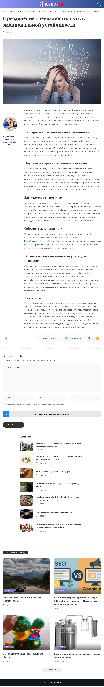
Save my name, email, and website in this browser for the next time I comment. (34, 405)
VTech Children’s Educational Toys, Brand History (23, 656)
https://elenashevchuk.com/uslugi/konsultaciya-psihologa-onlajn (71, 283)
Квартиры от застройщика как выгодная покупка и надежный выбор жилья (59, 445)
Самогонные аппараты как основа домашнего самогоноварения (72, 656)
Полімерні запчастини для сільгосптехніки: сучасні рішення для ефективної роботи (59, 526)
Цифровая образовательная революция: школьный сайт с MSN (10, 139)
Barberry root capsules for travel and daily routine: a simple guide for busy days (59, 458)
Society (9, 591)
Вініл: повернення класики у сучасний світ (55, 512)
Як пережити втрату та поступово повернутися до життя (58, 485)
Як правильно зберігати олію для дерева (54, 472)
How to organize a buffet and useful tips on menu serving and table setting (58, 499)
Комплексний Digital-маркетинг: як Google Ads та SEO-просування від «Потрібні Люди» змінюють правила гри (77, 601)
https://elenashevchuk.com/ (37, 241)
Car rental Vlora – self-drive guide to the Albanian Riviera (23, 599)
